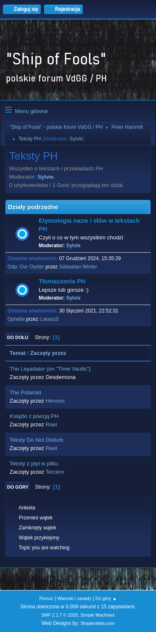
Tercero (54, 472)
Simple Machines (98, 614)
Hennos (55, 401)
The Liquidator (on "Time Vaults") (50, 369)
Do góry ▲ (105, 598)
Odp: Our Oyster (26, 267)
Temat (17, 353)
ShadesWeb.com (97, 623)
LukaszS (49, 319)
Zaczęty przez (52, 353)
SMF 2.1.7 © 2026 (59, 614)
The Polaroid (25, 392)
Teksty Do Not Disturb (36, 440)
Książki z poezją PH (34, 416)
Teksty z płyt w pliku (34, 463)
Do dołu (17, 337)
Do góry (18, 486)
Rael (51, 424)
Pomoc (46, 598)
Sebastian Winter (78, 267)
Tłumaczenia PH (62, 281)
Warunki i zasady (74, 598)
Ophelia (16, 319)
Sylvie (76, 139)
